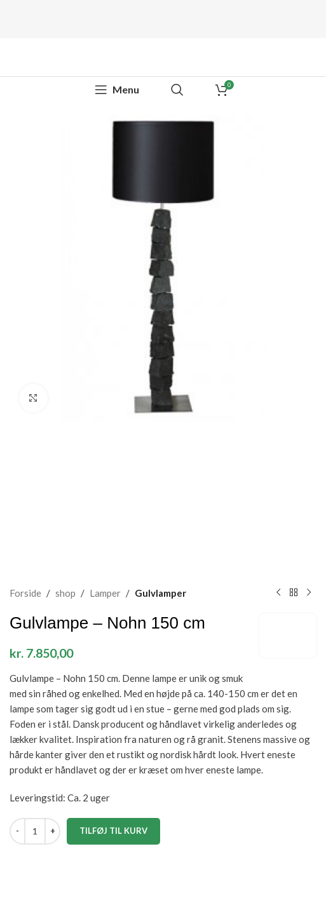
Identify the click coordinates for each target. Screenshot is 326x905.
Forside (25, 593)
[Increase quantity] (52, 831)
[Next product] (308, 593)
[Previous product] (278, 593)
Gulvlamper (160, 593)
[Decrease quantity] (17, 831)
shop (65, 593)
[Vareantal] (34, 831)
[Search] (177, 89)
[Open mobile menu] (117, 89)
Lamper (105, 593)
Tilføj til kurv (113, 831)
